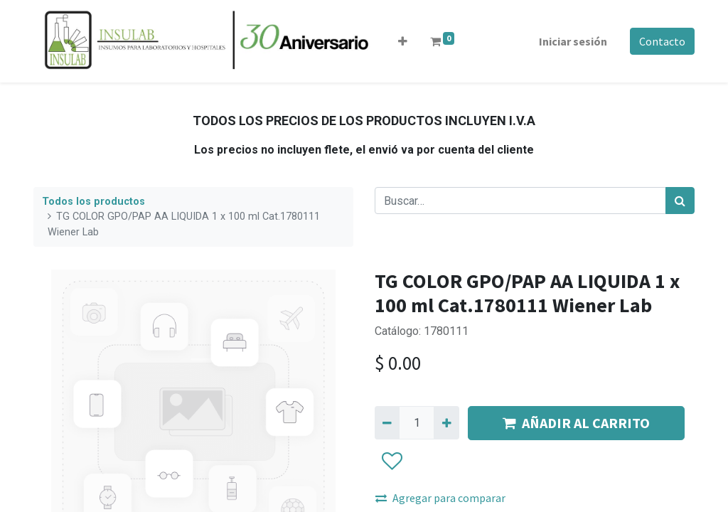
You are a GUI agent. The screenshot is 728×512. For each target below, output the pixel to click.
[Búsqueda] (680, 200)
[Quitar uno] (387, 422)
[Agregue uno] (446, 422)
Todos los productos (93, 202)
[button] (402, 41)
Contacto (662, 41)
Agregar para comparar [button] (440, 498)
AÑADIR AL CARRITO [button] (576, 423)
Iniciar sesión (573, 41)
